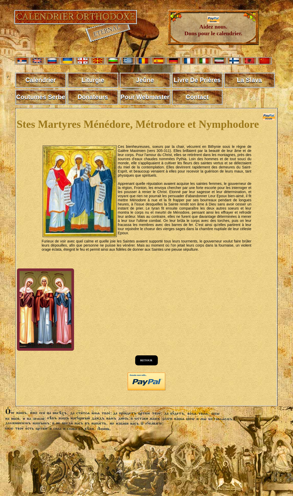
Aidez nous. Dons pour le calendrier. (213, 27)
